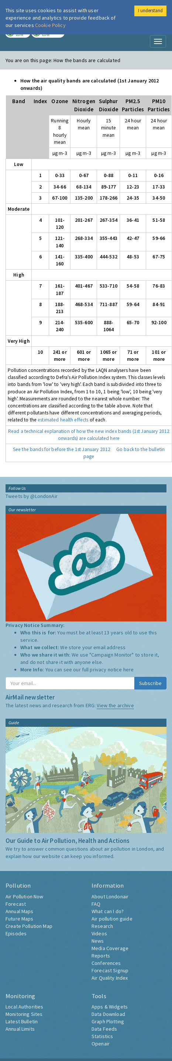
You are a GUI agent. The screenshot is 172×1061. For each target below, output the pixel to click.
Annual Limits (20, 1029)
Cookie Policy (50, 25)
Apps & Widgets (110, 1006)
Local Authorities (24, 1006)
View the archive (115, 705)
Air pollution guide (112, 918)
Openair (101, 1043)
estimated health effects (63, 420)
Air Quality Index (110, 977)
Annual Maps (20, 911)
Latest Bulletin (22, 1021)
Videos (99, 933)
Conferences (106, 963)
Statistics (102, 1036)
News (98, 941)
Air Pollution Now (24, 896)
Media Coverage (110, 948)
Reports (101, 955)
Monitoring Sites (24, 1014)
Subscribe (150, 683)
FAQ (96, 904)
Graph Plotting (108, 1021)
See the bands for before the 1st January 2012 (61, 449)
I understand (150, 10)
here (128, 669)
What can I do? (108, 911)
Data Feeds (104, 1029)
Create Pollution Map (29, 926)
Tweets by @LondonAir (32, 496)
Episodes (16, 933)
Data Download (108, 1014)
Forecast (16, 904)
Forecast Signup (110, 970)
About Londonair (110, 896)
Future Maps (20, 918)
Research (102, 926)
